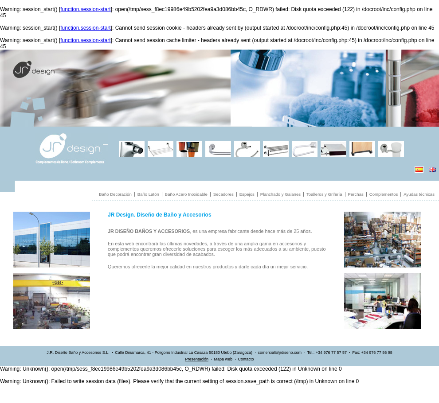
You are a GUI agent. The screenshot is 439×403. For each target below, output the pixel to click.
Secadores (223, 194)
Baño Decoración (115, 194)
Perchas (356, 194)
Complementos (383, 194)
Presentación (196, 359)
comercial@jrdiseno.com (280, 352)
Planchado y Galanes (280, 194)
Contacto (246, 359)
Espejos (247, 194)
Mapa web (223, 359)
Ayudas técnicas (419, 194)
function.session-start (85, 9)
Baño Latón (148, 194)
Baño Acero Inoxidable (186, 194)
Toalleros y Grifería (324, 194)
